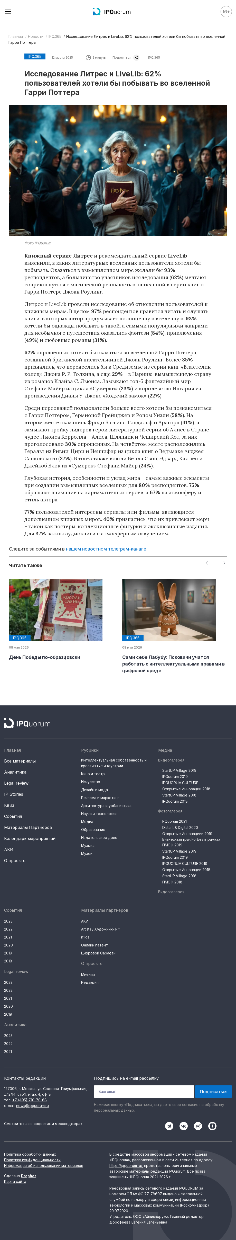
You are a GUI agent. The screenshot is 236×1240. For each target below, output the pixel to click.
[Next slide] (222, 563)
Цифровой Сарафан (98, 953)
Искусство (90, 782)
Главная (15, 36)
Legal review (16, 783)
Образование (93, 829)
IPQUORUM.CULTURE (180, 783)
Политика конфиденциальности (32, 1160)
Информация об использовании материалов (43, 1165)
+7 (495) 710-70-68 (29, 1100)
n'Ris (85, 937)
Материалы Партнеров (28, 827)
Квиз (9, 805)
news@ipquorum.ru (32, 1105)
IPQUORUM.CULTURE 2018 (184, 863)
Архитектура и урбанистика (106, 805)
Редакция (90, 982)
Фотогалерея (170, 811)
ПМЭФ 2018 (172, 882)
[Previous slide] (209, 563)
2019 (8, 953)
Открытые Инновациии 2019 (187, 833)
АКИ (8, 849)
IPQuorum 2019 (175, 776)
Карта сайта (15, 1181)
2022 (8, 929)
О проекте (14, 860)
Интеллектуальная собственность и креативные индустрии (114, 763)
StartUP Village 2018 (179, 795)
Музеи (86, 853)
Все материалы (20, 761)
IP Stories (13, 794)
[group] (61, 620)
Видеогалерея (171, 760)
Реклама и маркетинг (100, 797)
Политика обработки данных (30, 1154)
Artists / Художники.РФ (100, 929)
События (13, 816)
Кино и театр (93, 774)
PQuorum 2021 (174, 821)
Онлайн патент (94, 945)
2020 (8, 945)
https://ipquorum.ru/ (125, 1165)
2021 (8, 937)
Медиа (87, 821)
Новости (35, 36)
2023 (8, 921)
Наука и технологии (99, 813)
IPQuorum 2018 (175, 801)
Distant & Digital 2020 (180, 827)
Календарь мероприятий (29, 838)
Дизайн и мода (94, 789)
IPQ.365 (55, 36)
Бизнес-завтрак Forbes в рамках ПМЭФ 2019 (191, 842)
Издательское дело (99, 837)
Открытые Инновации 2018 (186, 789)
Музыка (88, 845)
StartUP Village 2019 (179, 770)
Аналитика (15, 772)
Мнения (88, 974)
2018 (8, 961)
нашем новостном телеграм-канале (106, 549)
